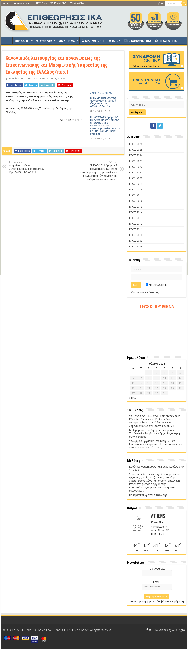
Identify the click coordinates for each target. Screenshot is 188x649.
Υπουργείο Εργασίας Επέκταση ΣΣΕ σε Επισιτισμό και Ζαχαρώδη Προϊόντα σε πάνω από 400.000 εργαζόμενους (156, 444)
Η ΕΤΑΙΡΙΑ (40, 3)
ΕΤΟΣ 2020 (135, 178)
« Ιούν (133, 397)
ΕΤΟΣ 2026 (135, 144)
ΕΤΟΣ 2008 (135, 246)
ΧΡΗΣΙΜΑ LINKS (58, 3)
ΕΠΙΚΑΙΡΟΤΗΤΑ (166, 41)
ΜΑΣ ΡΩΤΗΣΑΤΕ (93, 41)
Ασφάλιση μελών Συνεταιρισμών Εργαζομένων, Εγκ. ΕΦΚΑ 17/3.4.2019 (28, 167)
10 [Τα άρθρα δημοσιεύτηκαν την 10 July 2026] (164, 378)
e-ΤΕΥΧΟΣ (67, 41)
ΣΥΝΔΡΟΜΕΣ (45, 41)
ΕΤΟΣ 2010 (135, 235)
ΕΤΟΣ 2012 (135, 223)
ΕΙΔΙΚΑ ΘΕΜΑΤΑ (40, 78)
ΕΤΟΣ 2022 (135, 166)
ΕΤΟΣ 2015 (135, 206)
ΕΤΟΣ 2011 (135, 229)
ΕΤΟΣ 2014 (135, 212)
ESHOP (114, 41)
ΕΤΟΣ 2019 (135, 184)
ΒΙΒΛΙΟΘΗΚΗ (22, 41)
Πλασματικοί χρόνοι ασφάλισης (148, 495)
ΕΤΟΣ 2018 (135, 189)
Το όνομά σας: (156, 568)
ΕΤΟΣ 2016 (135, 201)
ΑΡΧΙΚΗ (7, 40)
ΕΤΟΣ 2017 (135, 195)
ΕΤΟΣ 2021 (135, 172)
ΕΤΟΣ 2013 (135, 218)
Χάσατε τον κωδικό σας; (145, 292)
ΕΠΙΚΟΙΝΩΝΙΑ (77, 3)
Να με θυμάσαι (156, 284)
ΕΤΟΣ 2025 (135, 149)
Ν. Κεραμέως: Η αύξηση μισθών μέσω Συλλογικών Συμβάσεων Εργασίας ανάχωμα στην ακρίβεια (155, 433)
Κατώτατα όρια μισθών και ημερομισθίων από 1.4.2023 (156, 468)
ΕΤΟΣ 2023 (135, 161)
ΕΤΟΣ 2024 (135, 155)
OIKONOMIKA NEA (137, 41)
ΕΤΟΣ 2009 (135, 240)
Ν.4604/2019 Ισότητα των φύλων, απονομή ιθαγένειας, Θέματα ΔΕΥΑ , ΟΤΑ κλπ (103, 102)
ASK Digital (178, 630)
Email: (156, 582)
